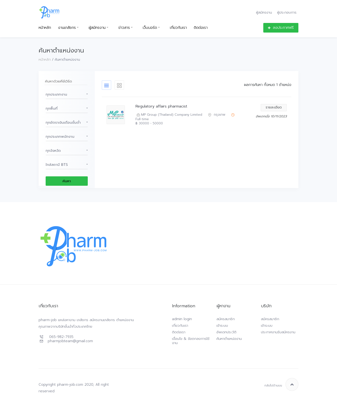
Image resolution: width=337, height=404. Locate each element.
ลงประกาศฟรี (281, 27)
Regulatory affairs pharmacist (161, 106)
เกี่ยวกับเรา (178, 28)
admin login (182, 319)
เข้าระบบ (222, 325)
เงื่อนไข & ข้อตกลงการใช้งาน (190, 341)
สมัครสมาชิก (225, 319)
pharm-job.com (70, 384)
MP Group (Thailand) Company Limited (169, 115)
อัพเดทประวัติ (226, 332)
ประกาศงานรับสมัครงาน (278, 332)
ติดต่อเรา (201, 28)
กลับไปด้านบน (281, 384)
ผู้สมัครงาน (264, 12)
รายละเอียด (274, 107)
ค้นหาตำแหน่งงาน (229, 339)
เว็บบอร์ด (150, 28)
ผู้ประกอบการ (287, 12)
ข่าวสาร (124, 28)
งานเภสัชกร (67, 28)
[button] (67, 94)
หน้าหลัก (45, 28)
